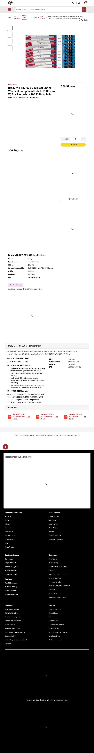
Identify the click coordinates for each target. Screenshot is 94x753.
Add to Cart (73, 144)
